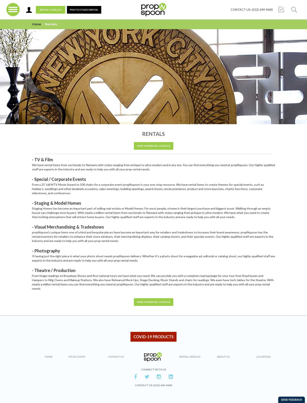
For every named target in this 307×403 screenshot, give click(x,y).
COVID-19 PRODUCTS (153, 336)
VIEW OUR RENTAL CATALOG (153, 145)
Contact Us (116, 356)
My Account (77, 356)
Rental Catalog (50, 9)
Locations (263, 356)
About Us (223, 356)
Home (36, 24)
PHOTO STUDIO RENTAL (84, 9)
